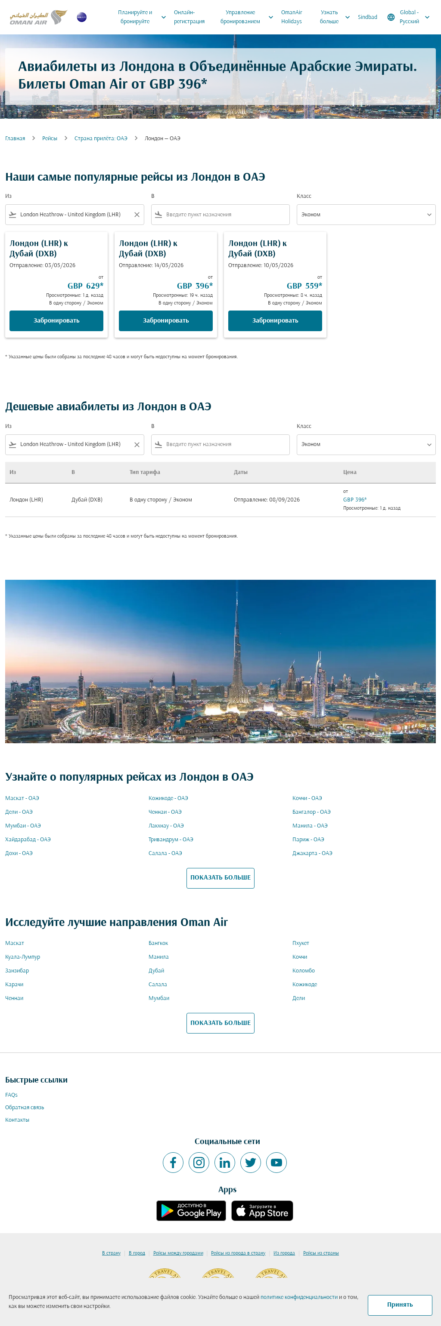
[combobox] (74, 214)
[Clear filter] (136, 215)
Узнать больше (337, 17)
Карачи (14, 984)
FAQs (11, 1095)
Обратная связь (24, 1107)
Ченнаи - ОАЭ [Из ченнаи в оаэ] (165, 812)
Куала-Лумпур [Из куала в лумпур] (22, 957)
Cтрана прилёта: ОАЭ (101, 138)
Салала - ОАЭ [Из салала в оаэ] (165, 853)
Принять (400, 1304)
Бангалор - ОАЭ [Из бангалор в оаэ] (311, 812)
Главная (15, 138)
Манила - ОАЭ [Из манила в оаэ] (310, 826)
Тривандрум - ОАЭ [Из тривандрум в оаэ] (171, 840)
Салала (158, 984)
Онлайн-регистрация (189, 17)
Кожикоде (304, 984)
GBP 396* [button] (178, 84)
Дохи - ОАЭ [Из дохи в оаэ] (19, 853)
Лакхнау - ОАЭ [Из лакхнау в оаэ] (166, 826)
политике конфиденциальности (299, 1297)
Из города (284, 1253)
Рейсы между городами (178, 1253)
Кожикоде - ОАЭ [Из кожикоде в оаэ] (168, 798)
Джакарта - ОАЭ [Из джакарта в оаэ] (312, 853)
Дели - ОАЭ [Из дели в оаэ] (19, 812)
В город (137, 1253)
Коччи (299, 957)
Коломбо (303, 971)
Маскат (14, 943)
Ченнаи (14, 998)
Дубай (156, 971)
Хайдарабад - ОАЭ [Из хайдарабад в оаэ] (28, 840)
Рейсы (49, 138)
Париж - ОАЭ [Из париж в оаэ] (308, 840)
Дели (298, 998)
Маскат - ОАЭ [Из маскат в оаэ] (22, 798)
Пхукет (300, 943)
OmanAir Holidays (291, 17)
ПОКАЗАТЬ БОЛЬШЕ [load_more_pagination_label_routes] (220, 877)
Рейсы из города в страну (238, 1253)
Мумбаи (159, 998)
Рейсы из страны (321, 1253)
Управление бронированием (249, 17)
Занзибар (17, 971)
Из (8, 196)
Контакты (17, 1120)
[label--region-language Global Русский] (409, 17)
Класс (304, 196)
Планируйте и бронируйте (144, 17)
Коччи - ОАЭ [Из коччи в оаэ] (307, 798)
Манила (159, 957)
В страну (111, 1253)
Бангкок (158, 943)
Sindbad (367, 17)
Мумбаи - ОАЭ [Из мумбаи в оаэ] (23, 826)
